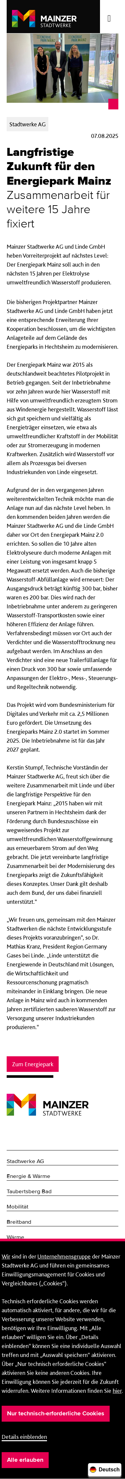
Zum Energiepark (32, 1064)
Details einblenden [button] (24, 1436)
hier (117, 1390)
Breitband (19, 1222)
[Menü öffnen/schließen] (109, 16)
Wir (6, 1256)
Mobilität (17, 1207)
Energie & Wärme (28, 1176)
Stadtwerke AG (25, 1161)
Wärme (15, 1237)
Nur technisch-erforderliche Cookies (55, 1414)
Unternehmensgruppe (64, 1256)
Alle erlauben (25, 1460)
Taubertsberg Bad (29, 1192)
